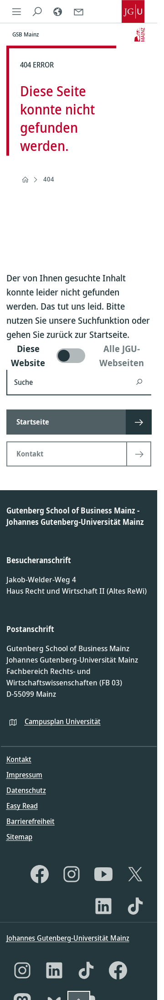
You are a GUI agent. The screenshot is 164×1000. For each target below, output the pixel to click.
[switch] (78, 356)
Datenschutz (26, 790)
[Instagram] (71, 874)
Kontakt (18, 759)
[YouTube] (103, 874)
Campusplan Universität (63, 721)
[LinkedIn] (103, 906)
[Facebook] (40, 874)
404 (48, 179)
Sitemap (19, 837)
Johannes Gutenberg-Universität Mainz (67, 938)
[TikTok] (135, 906)
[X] (135, 874)
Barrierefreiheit (30, 821)
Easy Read (22, 806)
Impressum (24, 775)
